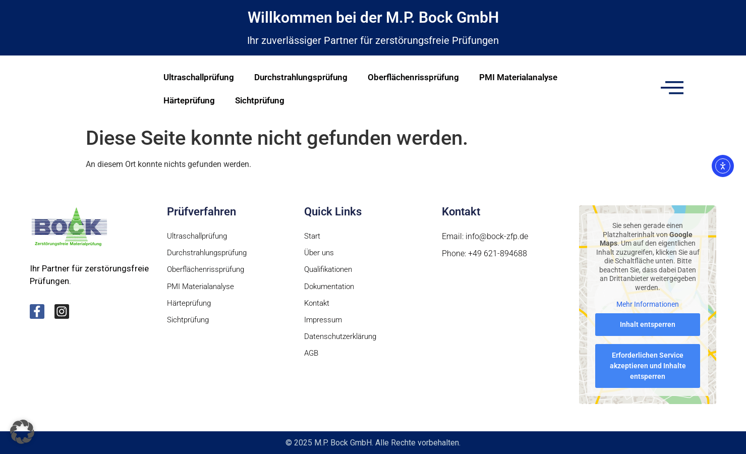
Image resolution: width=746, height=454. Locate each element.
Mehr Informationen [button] (647, 304)
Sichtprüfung (259, 100)
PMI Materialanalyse (518, 77)
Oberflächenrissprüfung (413, 77)
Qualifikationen (331, 270)
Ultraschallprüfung (198, 77)
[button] (22, 432)
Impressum (324, 322)
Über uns (320, 253)
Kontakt (318, 305)
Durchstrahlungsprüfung (301, 77)
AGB (312, 356)
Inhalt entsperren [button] (647, 324)
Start (312, 236)
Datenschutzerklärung (343, 339)
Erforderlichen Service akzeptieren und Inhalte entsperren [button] (647, 365)
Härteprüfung (189, 100)
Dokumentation (331, 288)
